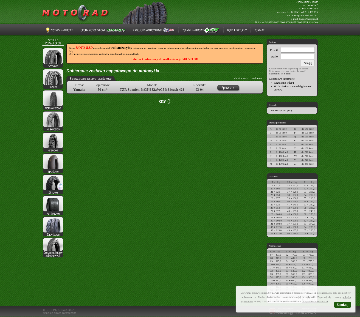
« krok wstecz (241, 78)
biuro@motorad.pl (308, 18)
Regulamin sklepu (284, 82)
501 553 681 (311, 15)
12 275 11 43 (297, 12)
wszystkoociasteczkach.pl (315, 301)
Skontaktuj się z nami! (280, 73)
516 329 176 (311, 12)
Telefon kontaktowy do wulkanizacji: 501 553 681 (164, 59)
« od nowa (256, 78)
